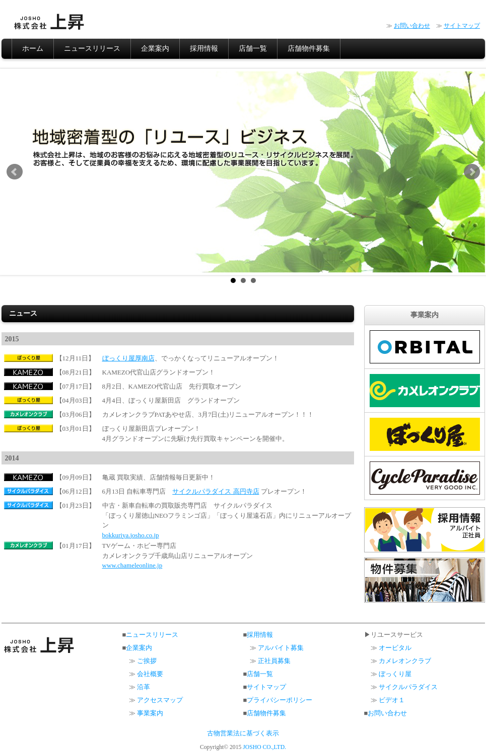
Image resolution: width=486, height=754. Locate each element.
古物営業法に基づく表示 (243, 733)
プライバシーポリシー (279, 700)
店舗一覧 (253, 48)
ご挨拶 (147, 661)
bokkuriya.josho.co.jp (130, 535)
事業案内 (150, 713)
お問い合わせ (412, 25)
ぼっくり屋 (395, 674)
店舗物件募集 (309, 48)
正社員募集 (274, 661)
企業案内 (155, 48)
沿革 (143, 687)
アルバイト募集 (281, 647)
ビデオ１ (392, 700)
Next (472, 172)
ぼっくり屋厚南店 (128, 358)
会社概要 (150, 674)
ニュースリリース (92, 48)
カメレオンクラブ (405, 661)
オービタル (395, 647)
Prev (15, 172)
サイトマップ (462, 25)
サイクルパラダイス (408, 687)
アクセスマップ (160, 700)
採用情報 (204, 48)
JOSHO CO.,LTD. (264, 747)
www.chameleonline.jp (132, 565)
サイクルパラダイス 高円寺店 (215, 491)
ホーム (32, 48)
